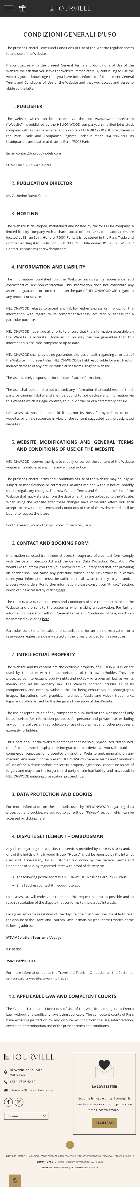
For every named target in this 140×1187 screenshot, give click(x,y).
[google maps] (15, 1181)
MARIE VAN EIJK (61, 1167)
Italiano (26, 1116)
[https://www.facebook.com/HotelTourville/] (8, 1105)
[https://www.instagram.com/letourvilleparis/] (19, 1105)
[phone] (22, 8)
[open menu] (8, 8)
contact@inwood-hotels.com (61, 885)
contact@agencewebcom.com (43, 248)
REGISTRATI (105, 1123)
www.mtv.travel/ (55, 978)
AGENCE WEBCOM (90, 1167)
